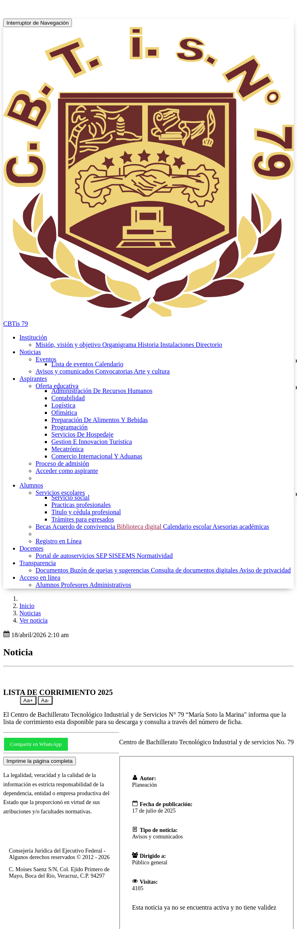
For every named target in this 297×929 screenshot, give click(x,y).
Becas (44, 526)
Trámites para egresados (82, 519)
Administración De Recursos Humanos (101, 390)
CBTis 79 (15, 323)
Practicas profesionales (81, 504)
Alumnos (48, 584)
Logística (63, 405)
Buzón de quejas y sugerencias (110, 570)
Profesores (75, 584)
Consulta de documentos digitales (195, 570)
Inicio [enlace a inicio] (26, 605)
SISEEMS (123, 555)
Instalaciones (178, 344)
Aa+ (28, 700)
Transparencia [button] (37, 563)
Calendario (109, 364)
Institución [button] (33, 337)
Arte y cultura (152, 371)
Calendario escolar (188, 526)
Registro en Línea (59, 541)
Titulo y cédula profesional (86, 512)
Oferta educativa (57, 385)
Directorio (209, 344)
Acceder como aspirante (67, 470)
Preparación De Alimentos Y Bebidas (99, 419)
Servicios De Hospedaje (82, 434)
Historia (149, 344)
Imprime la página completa (39, 761)
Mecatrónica (67, 448)
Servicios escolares (60, 492)
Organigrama (120, 344)
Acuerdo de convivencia (84, 526)
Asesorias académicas (241, 526)
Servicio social (70, 497)
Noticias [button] (30, 351)
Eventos (46, 359)
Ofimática (64, 412)
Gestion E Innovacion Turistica (91, 441)
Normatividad (155, 555)
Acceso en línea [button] (39, 577)
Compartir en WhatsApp (36, 744)
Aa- (45, 700)
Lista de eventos (73, 364)
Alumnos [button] (31, 485)
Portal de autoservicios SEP (72, 555)
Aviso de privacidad (265, 570)
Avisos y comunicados (65, 371)
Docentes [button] (31, 548)
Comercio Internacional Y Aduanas (96, 456)
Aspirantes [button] (33, 378)
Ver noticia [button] (33, 620)
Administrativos (110, 584)
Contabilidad (68, 398)
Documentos (53, 570)
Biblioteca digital (140, 526)
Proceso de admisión (62, 463)
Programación (69, 427)
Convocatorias (114, 371)
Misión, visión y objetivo (69, 344)
